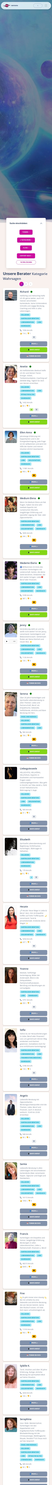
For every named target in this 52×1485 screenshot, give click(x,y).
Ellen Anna (26, 432)
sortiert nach (25, 256)
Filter (25, 248)
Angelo (24, 1095)
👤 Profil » (33, 344)
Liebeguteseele (28, 768)
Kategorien (25, 240)
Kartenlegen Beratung (30, 318)
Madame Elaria (28, 563)
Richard (24, 291)
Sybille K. (25, 1365)
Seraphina (25, 1419)
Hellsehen (25, 315)
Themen (25, 232)
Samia (23, 1164)
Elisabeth (25, 839)
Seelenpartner (34, 460)
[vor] (30, 284)
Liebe (39, 322)
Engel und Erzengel (29, 717)
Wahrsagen (25, 326)
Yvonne (24, 968)
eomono (10, 5)
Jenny (23, 625)
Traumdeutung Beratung (31, 1058)
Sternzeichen (26, 1460)
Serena (24, 693)
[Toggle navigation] (46, 5)
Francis (24, 1233)
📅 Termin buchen (34, 356)
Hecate (24, 906)
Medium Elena (28, 498)
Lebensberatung (27, 322)
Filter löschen (26, 262)
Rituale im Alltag (27, 394)
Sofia (22, 1029)
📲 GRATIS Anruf (33, 349)
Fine (22, 1293)
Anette (24, 366)
